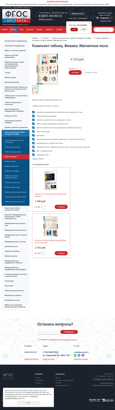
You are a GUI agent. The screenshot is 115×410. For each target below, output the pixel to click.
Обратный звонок (27, 359)
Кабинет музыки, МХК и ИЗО (15, 197)
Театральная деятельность (14, 291)
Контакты (38, 383)
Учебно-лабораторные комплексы (13, 103)
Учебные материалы (12, 251)
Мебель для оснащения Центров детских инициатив (15, 306)
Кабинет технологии (12, 183)
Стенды (7, 73)
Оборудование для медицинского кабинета (13, 262)
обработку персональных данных (63, 340)
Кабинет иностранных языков (16, 192)
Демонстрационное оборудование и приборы (14, 110)
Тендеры (39, 30)
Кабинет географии (12, 171)
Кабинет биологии (11, 166)
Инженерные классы (12, 300)
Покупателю (60, 374)
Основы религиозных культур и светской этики (16, 275)
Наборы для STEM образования (11, 56)
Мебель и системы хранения (15, 51)
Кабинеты (49, 30)
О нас (21, 30)
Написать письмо (79, 359)
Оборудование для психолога (16, 230)
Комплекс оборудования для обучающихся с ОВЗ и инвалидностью (15, 217)
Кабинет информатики (13, 152)
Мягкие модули (10, 77)
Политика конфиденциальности (103, 385)
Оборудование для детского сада (15, 224)
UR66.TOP (94, 400)
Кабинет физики (11, 157)
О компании (39, 380)
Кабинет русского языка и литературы (14, 141)
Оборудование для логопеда (15, 242)
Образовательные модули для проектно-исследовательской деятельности (16, 89)
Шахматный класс (11, 246)
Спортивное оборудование (15, 46)
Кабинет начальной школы (15, 202)
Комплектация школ (62, 385)
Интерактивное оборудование (16, 41)
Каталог (13, 30)
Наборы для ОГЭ (11, 116)
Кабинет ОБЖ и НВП (12, 187)
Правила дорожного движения (16, 127)
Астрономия (9, 281)
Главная (5, 30)
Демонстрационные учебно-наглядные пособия (15, 133)
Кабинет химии (10, 161)
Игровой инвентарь (12, 82)
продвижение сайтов (94, 401)
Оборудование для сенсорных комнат (16, 236)
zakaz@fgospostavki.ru (45, 19)
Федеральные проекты (13, 295)
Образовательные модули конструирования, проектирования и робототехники (14, 65)
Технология (9, 286)
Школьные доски (11, 256)
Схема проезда (47, 359)
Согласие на (58, 340)
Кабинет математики (12, 147)
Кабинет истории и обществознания (11, 177)
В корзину (75, 74)
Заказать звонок (78, 14)
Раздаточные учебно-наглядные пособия (13, 209)
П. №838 (59, 30)
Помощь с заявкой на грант (65, 380)
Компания (39, 374)
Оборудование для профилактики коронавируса (15, 268)
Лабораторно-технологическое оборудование (16, 97)
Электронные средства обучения (13, 122)
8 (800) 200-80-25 (49, 16)
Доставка (30, 30)
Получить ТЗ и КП (92, 74)
